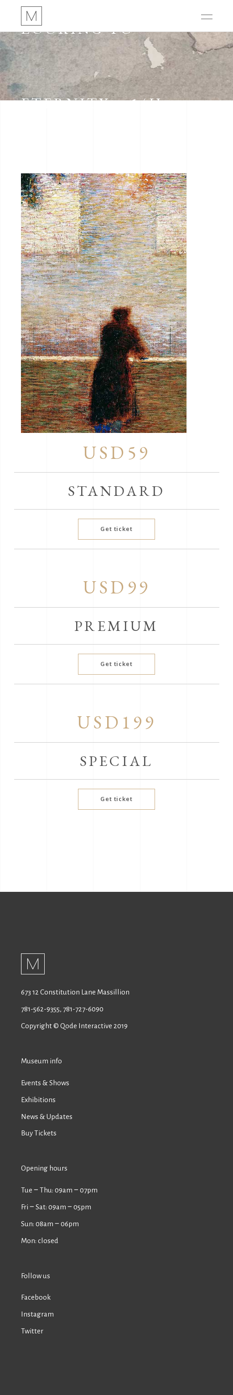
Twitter (32, 1331)
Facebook (36, 1297)
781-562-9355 (40, 1009)
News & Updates (46, 1116)
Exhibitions (38, 1100)
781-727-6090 (83, 1009)
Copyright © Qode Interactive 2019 (74, 1026)
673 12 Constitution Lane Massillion (75, 992)
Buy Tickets (39, 1133)
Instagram (37, 1314)
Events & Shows (45, 1083)
